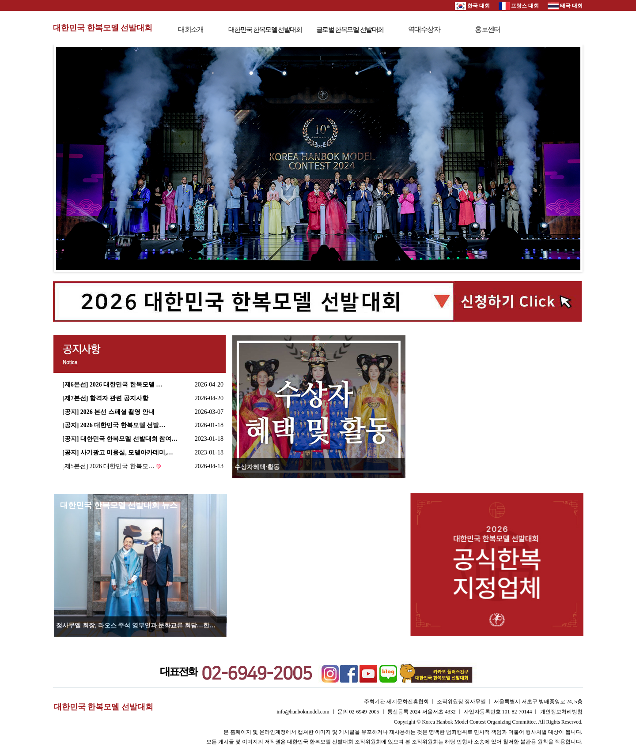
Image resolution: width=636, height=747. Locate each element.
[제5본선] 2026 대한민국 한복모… (108, 466)
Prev (68, 158)
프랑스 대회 (519, 6)
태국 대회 (565, 6)
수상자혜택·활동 (257, 467)
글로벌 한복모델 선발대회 (350, 29)
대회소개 (191, 29)
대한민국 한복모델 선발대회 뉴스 (119, 505)
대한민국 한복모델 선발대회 (102, 27)
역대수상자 (424, 29)
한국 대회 (472, 6)
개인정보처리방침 (561, 712)
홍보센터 (487, 29)
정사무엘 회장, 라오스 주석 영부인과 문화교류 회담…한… (136, 625)
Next (569, 158)
